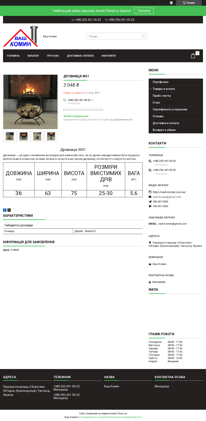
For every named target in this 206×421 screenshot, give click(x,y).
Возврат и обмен (164, 130)
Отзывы (158, 116)
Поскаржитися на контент (94, 417)
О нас (156, 102)
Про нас (53, 55)
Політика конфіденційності (126, 417)
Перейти (143, 11)
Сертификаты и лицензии (170, 109)
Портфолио (161, 82)
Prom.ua (122, 413)
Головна (13, 55)
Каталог (33, 55)
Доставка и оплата (166, 123)
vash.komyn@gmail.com (167, 196)
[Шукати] (143, 36)
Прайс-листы (162, 95)
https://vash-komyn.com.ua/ (169, 192)
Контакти (109, 55)
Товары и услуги (164, 88)
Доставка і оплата (80, 55)
